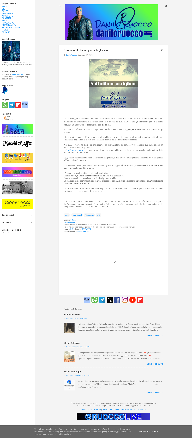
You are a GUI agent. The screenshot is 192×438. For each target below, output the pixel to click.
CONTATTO (86, 229)
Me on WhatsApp (72, 371)
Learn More (144, 432)
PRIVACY (6, 32)
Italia (74, 220)
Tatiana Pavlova (72, 314)
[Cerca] (166, 6)
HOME (4, 6)
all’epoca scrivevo (76, 150)
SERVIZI (5, 20)
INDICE (5, 30)
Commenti (9, 119)
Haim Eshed (77, 215)
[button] (161, 50)
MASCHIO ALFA (9, 25)
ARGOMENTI (7, 13)
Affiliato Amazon (84, 231)
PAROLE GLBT (108, 410)
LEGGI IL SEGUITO (155, 335)
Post (7, 117)
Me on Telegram (72, 343)
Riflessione (89, 215)
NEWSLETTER (8, 16)
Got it (155, 432)
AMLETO (97, 410)
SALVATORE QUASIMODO (125, 410)
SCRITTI (5, 11)
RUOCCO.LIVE (86, 410)
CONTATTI (6, 18)
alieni (67, 215)
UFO (98, 215)
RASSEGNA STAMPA (11, 27)
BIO (71, 229)
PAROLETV (141, 410)
